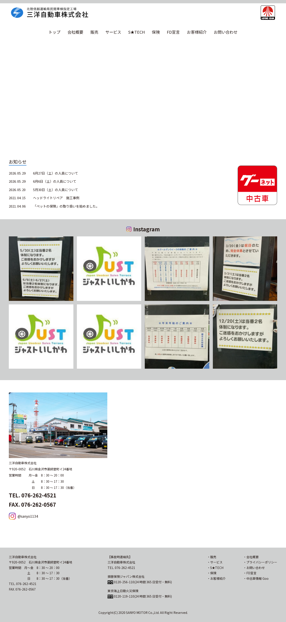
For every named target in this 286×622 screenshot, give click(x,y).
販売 (94, 32)
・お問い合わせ (254, 567)
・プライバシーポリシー (260, 562)
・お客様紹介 (216, 578)
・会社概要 (251, 557)
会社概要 (75, 32)
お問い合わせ (226, 32)
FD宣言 (173, 32)
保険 (156, 32)
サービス (113, 32)
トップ (54, 32)
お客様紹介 (197, 32)
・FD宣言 (249, 573)
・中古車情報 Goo (256, 578)
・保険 (211, 573)
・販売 (211, 557)
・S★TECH (215, 567)
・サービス (215, 562)
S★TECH (136, 32)
